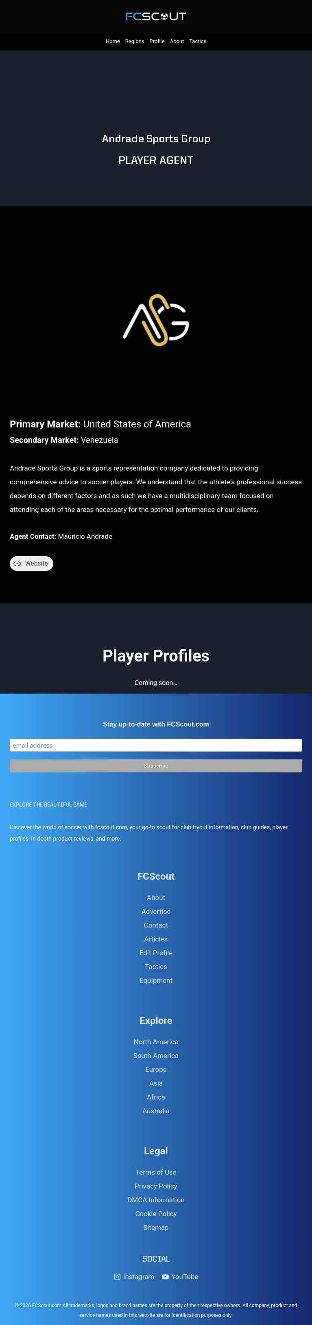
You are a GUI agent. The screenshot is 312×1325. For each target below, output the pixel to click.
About (177, 41)
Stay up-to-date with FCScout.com (156, 724)
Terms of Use (156, 1172)
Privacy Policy (156, 1186)
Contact (156, 925)
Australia (156, 1111)
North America (155, 1042)
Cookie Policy (156, 1214)
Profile (157, 41)
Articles (156, 939)
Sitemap (156, 1227)
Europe (156, 1069)
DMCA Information (156, 1200)
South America (156, 1056)
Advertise (156, 911)
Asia (156, 1083)
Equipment (156, 980)
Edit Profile (156, 953)
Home (113, 41)
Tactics (197, 41)
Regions (134, 41)
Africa (156, 1097)
